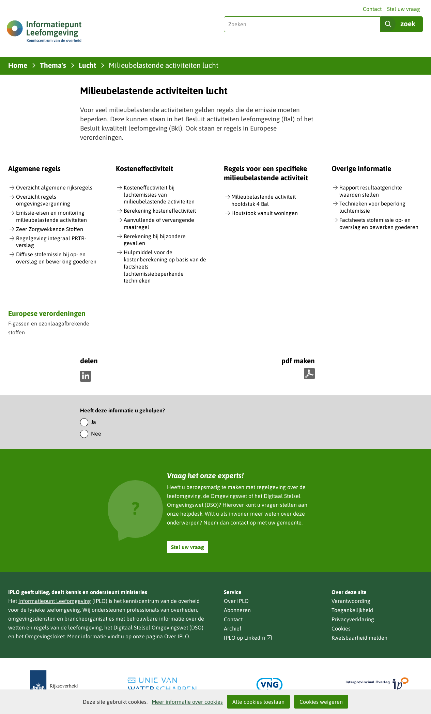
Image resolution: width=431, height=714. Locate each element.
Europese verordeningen (47, 313)
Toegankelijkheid (352, 610)
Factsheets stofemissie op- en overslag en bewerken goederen (378, 223)
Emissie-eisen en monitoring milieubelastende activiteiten (51, 216)
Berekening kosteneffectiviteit (160, 211)
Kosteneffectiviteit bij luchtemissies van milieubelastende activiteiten (159, 194)
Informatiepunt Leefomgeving (54, 601)
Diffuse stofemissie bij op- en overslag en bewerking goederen (56, 257)
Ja (93, 422)
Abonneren (237, 610)
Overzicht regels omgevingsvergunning (43, 200)
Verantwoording (351, 601)
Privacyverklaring (353, 619)
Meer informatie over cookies (187, 702)
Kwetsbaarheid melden (359, 638)
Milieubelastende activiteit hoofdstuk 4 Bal (263, 200)
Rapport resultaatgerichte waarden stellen (370, 191)
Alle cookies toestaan (258, 702)
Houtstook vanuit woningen (264, 213)
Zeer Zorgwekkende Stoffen (49, 229)
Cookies (341, 628)
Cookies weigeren (321, 702)
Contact (372, 9)
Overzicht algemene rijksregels (54, 187)
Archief (232, 628)
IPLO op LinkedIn (248, 638)
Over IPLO (176, 636)
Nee (96, 433)
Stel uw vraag (403, 9)
